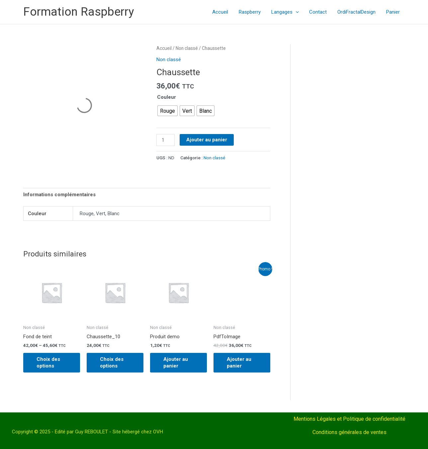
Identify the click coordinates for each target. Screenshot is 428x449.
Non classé (187, 48)
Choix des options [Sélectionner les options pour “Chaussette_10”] (112, 362)
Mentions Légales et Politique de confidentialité (349, 419)
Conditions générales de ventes (349, 432)
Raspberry (252, 12)
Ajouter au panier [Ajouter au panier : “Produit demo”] (175, 362)
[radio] (167, 111)
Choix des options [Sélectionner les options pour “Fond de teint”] (48, 362)
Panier (393, 12)
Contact (319, 12)
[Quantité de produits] (165, 140)
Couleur (166, 97)
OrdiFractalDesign (357, 12)
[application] (298, 12)
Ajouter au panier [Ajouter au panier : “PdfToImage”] (239, 362)
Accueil (223, 12)
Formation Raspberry (78, 12)
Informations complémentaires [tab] (59, 195)
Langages (287, 12)
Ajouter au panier (206, 140)
